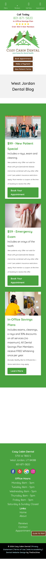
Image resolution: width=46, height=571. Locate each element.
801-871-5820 (23, 18)
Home (23, 512)
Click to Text (39, 533)
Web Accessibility (34, 549)
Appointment (23, 530)
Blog (23, 519)
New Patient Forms (23, 69)
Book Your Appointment (17, 192)
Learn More (17, 371)
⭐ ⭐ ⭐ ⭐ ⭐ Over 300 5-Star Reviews (23, 25)
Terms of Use (19, 549)
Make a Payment (23, 64)
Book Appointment (23, 59)
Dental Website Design (16, 552)
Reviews (23, 523)
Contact (23, 526)
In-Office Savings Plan (23, 21)
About (23, 515)
